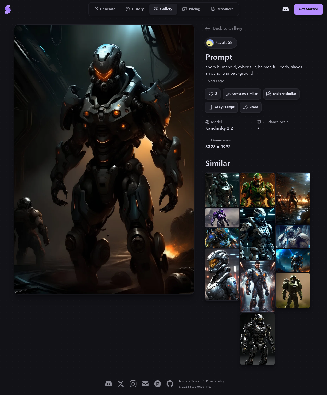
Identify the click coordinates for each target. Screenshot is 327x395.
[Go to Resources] (222, 9)
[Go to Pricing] (191, 9)
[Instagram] (133, 384)
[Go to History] (135, 9)
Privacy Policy (215, 381)
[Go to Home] (7, 9)
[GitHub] (170, 384)
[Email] (145, 384)
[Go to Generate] (105, 9)
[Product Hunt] (157, 384)
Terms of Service (190, 381)
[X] (121, 384)
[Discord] (285, 9)
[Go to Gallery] (163, 9)
